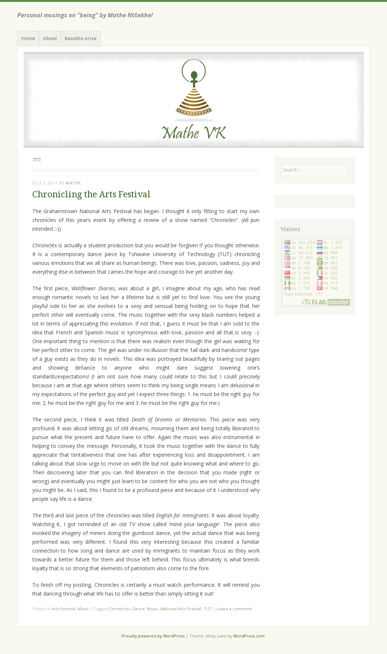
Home (28, 38)
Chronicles (119, 608)
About (50, 38)
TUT (208, 608)
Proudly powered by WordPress (153, 636)
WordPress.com (249, 636)
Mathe (73, 183)
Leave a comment (234, 608)
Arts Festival (63, 608)
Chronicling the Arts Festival (91, 195)
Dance (138, 608)
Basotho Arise (81, 38)
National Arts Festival (181, 608)
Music (83, 608)
